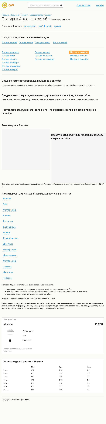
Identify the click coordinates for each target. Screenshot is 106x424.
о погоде (17, 303)
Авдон (48, 15)
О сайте (100, 5)
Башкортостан (36, 15)
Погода (5, 15)
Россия (24, 15)
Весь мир (15, 15)
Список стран (84, 5)
